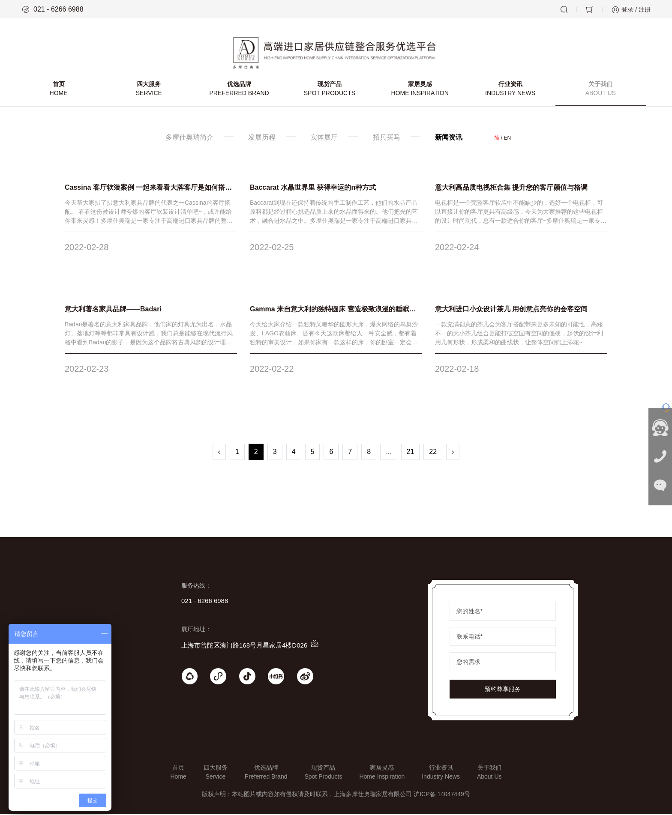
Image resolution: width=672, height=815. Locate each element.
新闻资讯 (449, 138)
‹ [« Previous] (219, 452)
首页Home (178, 773)
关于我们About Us (489, 773)
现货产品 (330, 90)
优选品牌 (239, 90)
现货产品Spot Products (323, 773)
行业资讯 (510, 90)
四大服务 (149, 90)
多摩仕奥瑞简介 (190, 138)
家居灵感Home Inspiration (382, 773)
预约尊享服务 (503, 690)
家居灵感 (420, 90)
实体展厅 (324, 138)
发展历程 (261, 138)
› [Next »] (453, 452)
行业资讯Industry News (441, 773)
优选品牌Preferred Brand (266, 773)
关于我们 (600, 90)
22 (433, 452)
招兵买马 (386, 138)
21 (410, 452)
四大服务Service (216, 773)
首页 (59, 90)
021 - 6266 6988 (52, 9)
